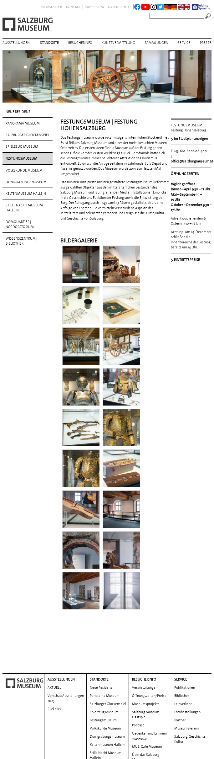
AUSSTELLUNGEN (16, 42)
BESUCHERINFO (80, 42)
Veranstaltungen (144, 650)
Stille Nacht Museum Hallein (24, 208)
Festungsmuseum (21, 158)
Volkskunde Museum (24, 170)
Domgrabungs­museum (26, 181)
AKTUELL (54, 650)
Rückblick (54, 672)
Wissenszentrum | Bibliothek (21, 241)
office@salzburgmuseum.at (192, 161)
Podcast (138, 688)
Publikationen (184, 650)
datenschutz (119, 6)
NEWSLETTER (51, 6)
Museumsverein (186, 691)
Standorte (49, 42)
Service (184, 42)
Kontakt (73, 6)
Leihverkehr (183, 667)
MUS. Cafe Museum (147, 709)
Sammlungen (156, 42)
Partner (180, 683)
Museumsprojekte (146, 667)
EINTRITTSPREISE (187, 259)
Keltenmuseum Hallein (26, 193)
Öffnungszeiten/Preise (149, 658)
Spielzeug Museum (22, 146)
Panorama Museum (23, 123)
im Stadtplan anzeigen (191, 138)
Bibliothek (181, 658)
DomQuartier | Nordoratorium (20, 224)
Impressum (94, 6)
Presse (205, 42)
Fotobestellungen (187, 675)
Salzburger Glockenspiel (27, 134)
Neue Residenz (18, 111)
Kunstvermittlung (118, 42)
